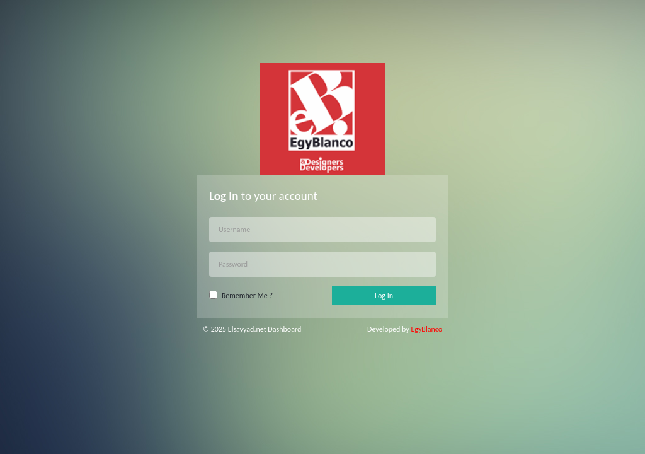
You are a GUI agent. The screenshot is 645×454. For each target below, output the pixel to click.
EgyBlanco (426, 329)
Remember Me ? (247, 295)
